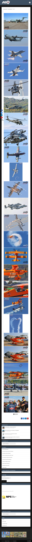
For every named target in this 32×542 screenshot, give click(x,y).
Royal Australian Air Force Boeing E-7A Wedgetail (12, 430)
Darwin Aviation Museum (6, 463)
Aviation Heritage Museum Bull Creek (7, 455)
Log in (3, 519)
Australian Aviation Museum (6, 453)
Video (11, 434)
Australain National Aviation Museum (7, 451)
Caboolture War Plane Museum (6, 459)
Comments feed (4, 523)
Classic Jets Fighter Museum (6, 461)
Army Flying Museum (5, 449)
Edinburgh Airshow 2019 (5, 465)
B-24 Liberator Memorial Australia (7, 457)
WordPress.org (4, 525)
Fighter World (4, 467)
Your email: (4, 476)
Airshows (9, 431)
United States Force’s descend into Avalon (11, 433)
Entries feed (4, 521)
